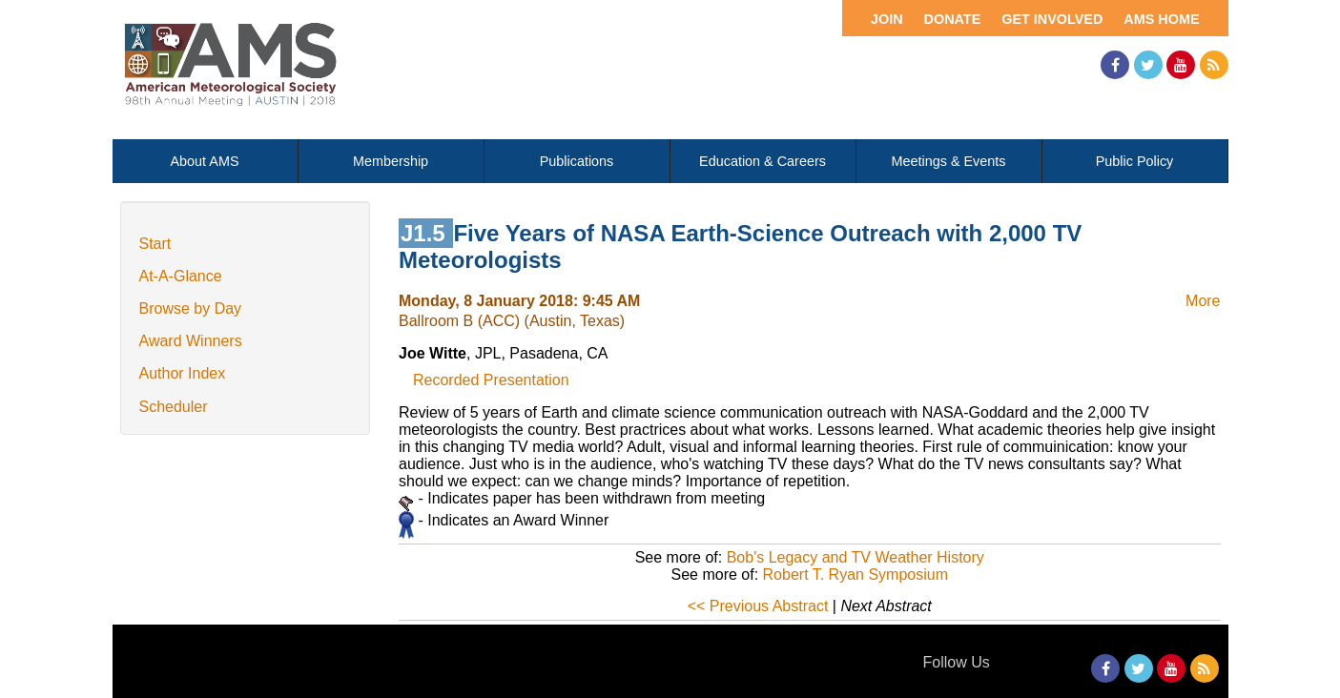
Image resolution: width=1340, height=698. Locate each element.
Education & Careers (762, 161)
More (1202, 301)
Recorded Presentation (491, 380)
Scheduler (173, 407)
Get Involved (1052, 19)
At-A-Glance (180, 276)
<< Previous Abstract (758, 606)
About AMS (205, 161)
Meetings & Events (949, 161)
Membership (390, 161)
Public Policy (1135, 161)
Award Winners (190, 341)
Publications (577, 161)
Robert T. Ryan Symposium (855, 574)
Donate (952, 19)
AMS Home (1161, 19)
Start (155, 244)
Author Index (182, 373)
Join (887, 19)
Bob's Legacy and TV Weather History (855, 557)
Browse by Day (190, 308)
